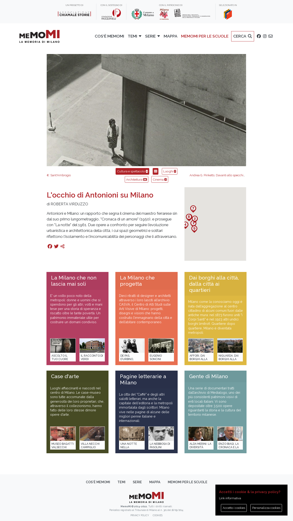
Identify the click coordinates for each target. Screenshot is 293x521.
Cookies (158, 515)
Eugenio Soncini (156, 357)
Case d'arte (65, 376)
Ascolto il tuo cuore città (60, 359)
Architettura (136, 179)
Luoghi (169, 171)
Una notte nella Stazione (128, 447)
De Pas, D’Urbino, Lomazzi (127, 359)
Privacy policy (139, 515)
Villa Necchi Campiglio (90, 445)
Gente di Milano (208, 376)
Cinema (160, 179)
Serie (137, 482)
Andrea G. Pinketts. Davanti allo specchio (219, 175)
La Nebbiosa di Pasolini (160, 445)
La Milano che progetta (137, 281)
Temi (121, 482)
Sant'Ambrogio (59, 175)
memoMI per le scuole (187, 482)
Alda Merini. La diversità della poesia (200, 447)
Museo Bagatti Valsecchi (63, 445)
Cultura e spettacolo (132, 171)
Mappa (154, 482)
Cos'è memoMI (98, 482)
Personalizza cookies (266, 508)
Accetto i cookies (234, 508)
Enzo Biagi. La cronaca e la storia (229, 447)
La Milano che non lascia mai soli (73, 281)
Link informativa (230, 498)
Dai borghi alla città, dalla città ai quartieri (214, 284)
